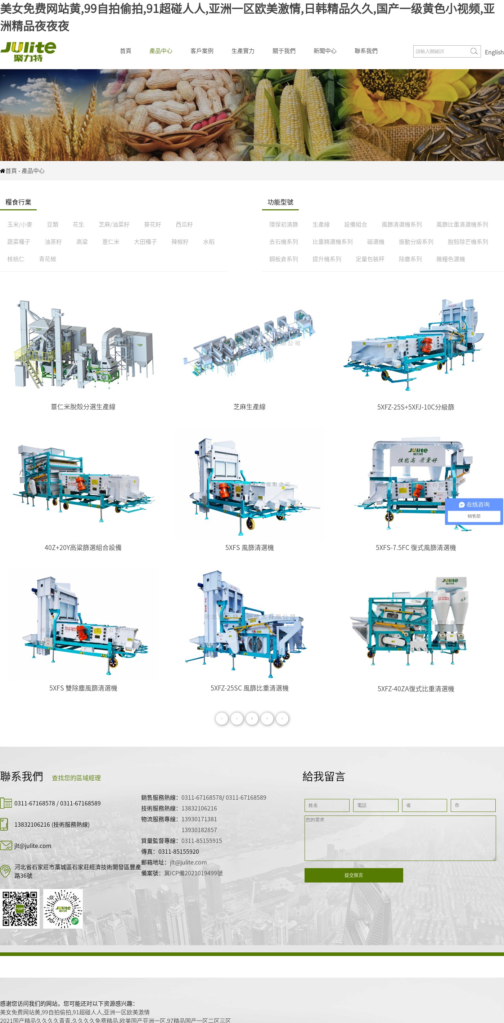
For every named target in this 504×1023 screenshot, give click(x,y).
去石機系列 (283, 242)
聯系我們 (366, 51)
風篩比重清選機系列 (462, 224)
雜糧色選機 (450, 259)
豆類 (52, 224)
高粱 (82, 242)
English (494, 52)
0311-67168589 (80, 803)
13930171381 (199, 819)
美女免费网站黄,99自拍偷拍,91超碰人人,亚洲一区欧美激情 (75, 1012)
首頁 (125, 51)
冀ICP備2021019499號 (193, 873)
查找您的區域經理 (76, 778)
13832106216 (32, 824)
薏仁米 (111, 242)
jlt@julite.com (32, 846)
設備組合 (355, 224)
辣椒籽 (180, 242)
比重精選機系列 (332, 242)
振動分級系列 (416, 242)
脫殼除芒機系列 (468, 242)
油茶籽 (53, 242)
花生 (78, 224)
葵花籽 (152, 224)
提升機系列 (326, 259)
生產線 (321, 224)
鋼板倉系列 (283, 259)
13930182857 (199, 830)
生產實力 (243, 51)
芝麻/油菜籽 (114, 224)
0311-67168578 (35, 803)
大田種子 (145, 242)
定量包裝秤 (370, 259)
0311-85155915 (201, 841)
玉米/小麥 (19, 224)
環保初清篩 (283, 224)
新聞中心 (325, 51)
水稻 (209, 242)
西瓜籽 (184, 224)
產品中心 (160, 51)
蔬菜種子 (18, 242)
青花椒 (47, 259)
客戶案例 (201, 51)
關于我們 (284, 51)
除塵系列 (410, 259)
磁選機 (375, 242)
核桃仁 (15, 259)
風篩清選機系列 (402, 224)
